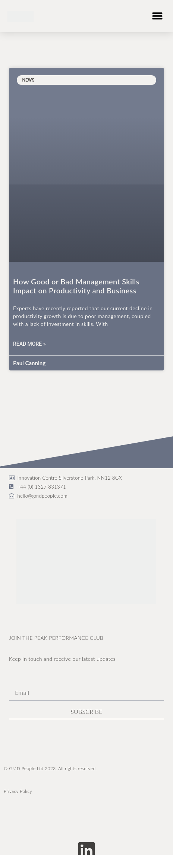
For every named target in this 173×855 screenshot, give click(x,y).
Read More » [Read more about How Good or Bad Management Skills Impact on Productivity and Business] (29, 344)
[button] (157, 15)
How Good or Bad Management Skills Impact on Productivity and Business (76, 286)
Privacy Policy (18, 791)
